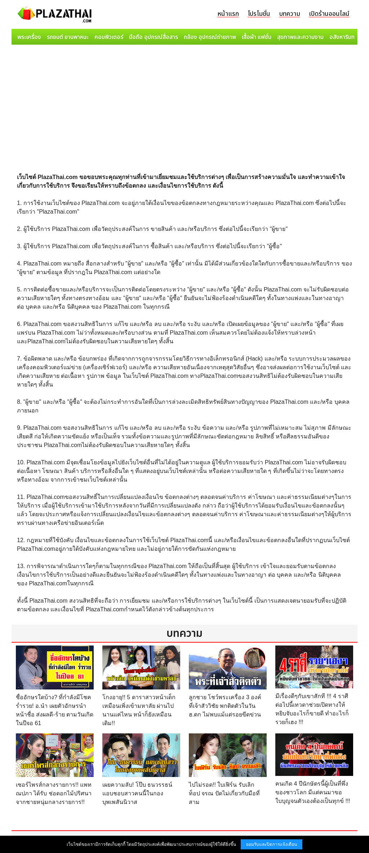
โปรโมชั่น (259, 14)
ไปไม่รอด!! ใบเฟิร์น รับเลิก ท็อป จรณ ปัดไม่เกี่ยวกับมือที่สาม (224, 793)
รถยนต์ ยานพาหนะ (68, 37)
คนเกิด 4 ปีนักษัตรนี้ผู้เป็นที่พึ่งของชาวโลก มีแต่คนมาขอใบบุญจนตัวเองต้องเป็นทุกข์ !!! (312, 792)
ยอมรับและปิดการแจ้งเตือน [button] (271, 844)
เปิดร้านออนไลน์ (329, 14)
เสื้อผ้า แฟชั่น (256, 37)
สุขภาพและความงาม (300, 37)
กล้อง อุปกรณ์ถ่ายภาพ (210, 37)
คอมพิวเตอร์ (108, 37)
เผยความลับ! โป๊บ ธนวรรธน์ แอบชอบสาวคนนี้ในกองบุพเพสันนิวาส (137, 793)
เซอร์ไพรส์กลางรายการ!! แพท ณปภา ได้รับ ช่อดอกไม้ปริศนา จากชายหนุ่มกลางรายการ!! (54, 793)
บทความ (289, 14)
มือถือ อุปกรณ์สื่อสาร (153, 37)
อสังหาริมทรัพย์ (347, 37)
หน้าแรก (228, 14)
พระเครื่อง (29, 37)
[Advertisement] (184, 101)
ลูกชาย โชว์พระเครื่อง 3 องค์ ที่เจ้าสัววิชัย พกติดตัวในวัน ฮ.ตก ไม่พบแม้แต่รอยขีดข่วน (225, 706)
